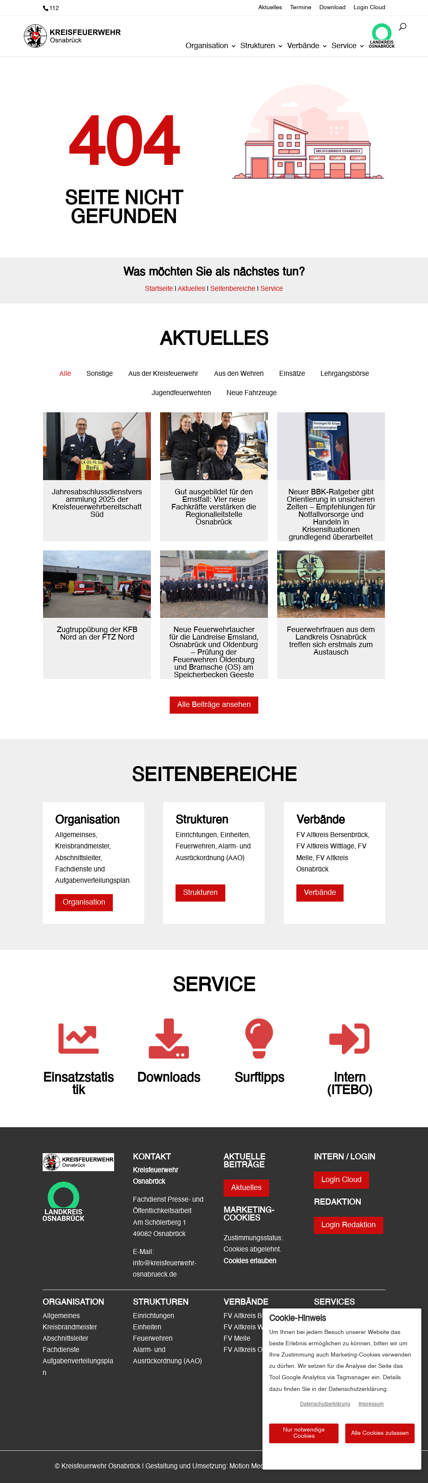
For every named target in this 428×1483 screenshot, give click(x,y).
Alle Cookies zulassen (380, 1433)
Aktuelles (270, 7)
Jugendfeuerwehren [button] (181, 393)
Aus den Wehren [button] (239, 374)
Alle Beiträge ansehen (214, 705)
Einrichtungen (153, 1316)
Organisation (207, 46)
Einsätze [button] (292, 374)
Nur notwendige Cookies (304, 1433)
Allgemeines (61, 1316)
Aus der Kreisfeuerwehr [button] (163, 374)
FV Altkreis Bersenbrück (259, 1316)
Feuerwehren (153, 1339)
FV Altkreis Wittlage (253, 1327)
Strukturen (257, 46)
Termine (300, 7)
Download (332, 7)
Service (344, 46)
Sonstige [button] (100, 374)
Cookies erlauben (250, 1261)
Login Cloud (369, 7)
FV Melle (237, 1339)
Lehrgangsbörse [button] (345, 374)
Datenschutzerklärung (325, 1404)
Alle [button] (65, 374)
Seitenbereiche (232, 289)
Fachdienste (61, 1350)
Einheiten (147, 1327)
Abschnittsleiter (65, 1339)
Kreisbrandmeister (70, 1327)
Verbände (303, 46)
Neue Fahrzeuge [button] (252, 393)
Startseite (159, 289)
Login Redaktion (348, 1225)
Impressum (371, 1404)
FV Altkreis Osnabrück (257, 1350)
